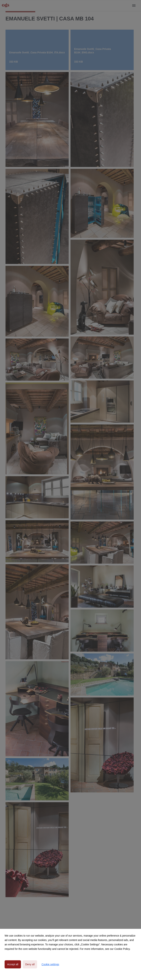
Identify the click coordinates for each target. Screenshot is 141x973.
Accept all (12, 964)
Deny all (30, 964)
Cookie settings (50, 964)
